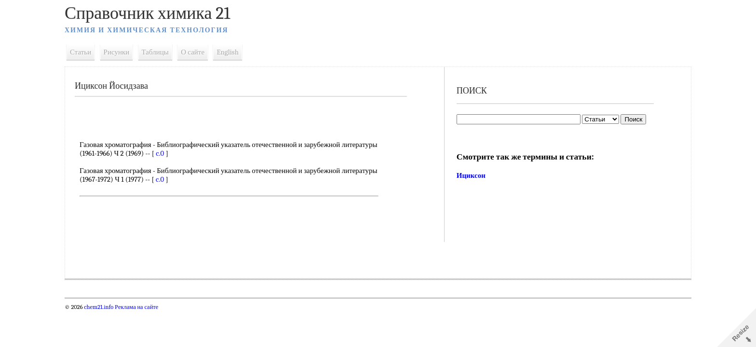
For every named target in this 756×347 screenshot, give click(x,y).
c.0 (160, 153)
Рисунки (117, 52)
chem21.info (98, 307)
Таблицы (155, 52)
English (227, 52)
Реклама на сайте (135, 307)
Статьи (80, 52)
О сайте (192, 52)
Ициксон (471, 175)
